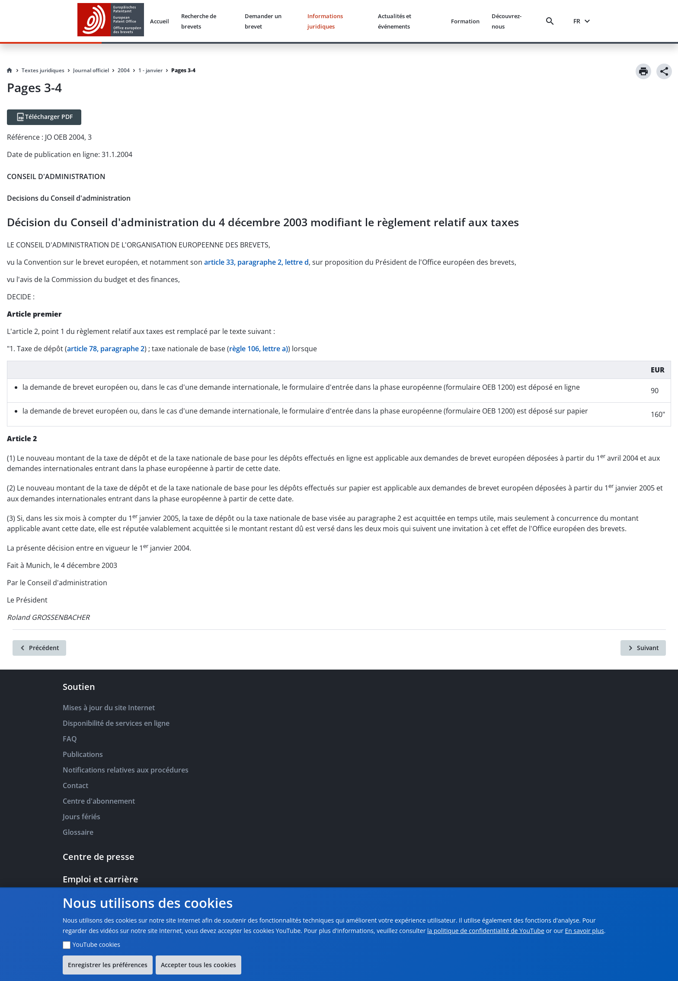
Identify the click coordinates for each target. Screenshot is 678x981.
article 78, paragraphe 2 (105, 348)
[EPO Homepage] (110, 21)
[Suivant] (643, 648)
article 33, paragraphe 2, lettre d (256, 262)
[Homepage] (9, 70)
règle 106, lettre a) (258, 348)
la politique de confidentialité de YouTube (485, 930)
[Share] (664, 71)
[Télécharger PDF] (44, 117)
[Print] (643, 71)
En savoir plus (584, 930)
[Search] (552, 21)
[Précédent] (39, 648)
